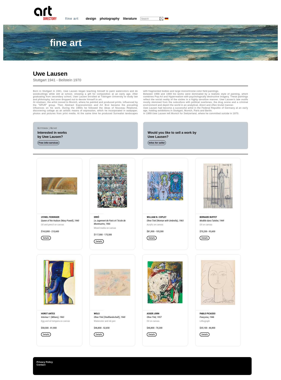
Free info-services (48, 142)
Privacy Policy (45, 362)
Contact (41, 364)
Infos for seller (157, 142)
